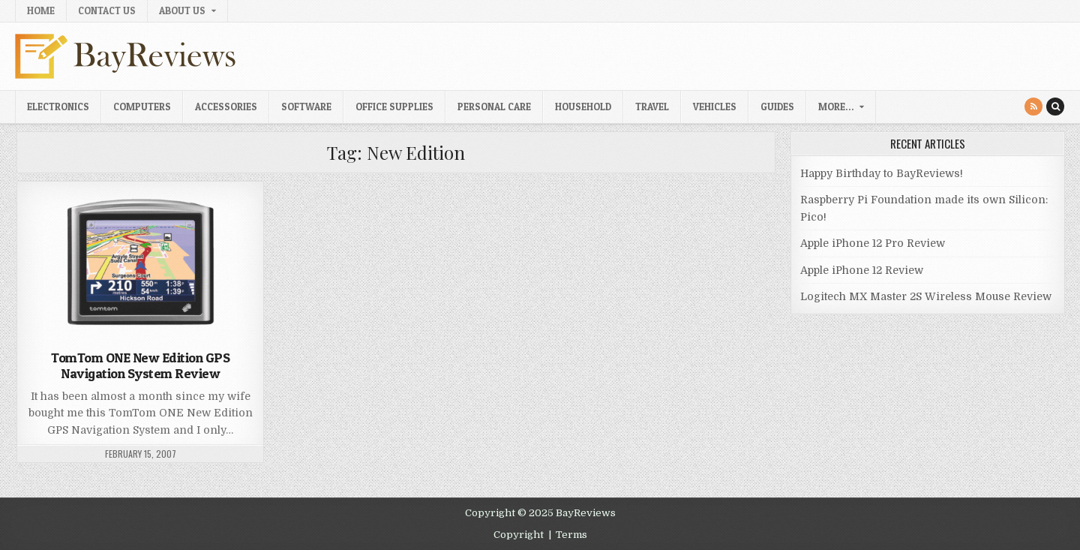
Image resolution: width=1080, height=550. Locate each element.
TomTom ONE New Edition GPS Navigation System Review (140, 366)
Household (583, 107)
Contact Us (107, 11)
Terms (571, 534)
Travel (652, 107)
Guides (777, 107)
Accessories (226, 107)
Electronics (58, 107)
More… (836, 107)
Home (41, 11)
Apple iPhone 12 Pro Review (872, 243)
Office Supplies (395, 107)
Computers (142, 107)
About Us (182, 11)
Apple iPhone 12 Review (861, 270)
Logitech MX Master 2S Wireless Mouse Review (926, 296)
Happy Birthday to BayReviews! (881, 173)
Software (306, 107)
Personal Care (494, 107)
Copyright (519, 534)
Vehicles (714, 107)
